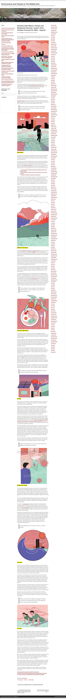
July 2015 (53, 242)
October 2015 (53, 236)
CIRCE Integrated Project (6, 42)
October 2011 (53, 319)
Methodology (11, 19)
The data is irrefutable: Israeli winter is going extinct (30, 174)
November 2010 (54, 338)
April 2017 (53, 205)
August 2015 (53, 240)
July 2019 (53, 159)
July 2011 (53, 324)
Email (2, 93)
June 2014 (53, 264)
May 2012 (53, 307)
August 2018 (53, 178)
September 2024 (54, 52)
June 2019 (53, 161)
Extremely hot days (20, 100)
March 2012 (53, 310)
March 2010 (53, 352)
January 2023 (53, 87)
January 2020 (53, 149)
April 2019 (53, 164)
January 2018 (53, 190)
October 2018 (53, 174)
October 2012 (53, 298)
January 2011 (53, 334)
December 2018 (54, 171)
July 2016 (53, 221)
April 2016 (53, 226)
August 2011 (53, 322)
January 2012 (53, 314)
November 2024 (54, 49)
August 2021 (53, 116)
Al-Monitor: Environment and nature (8, 28)
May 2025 (53, 39)
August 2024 (53, 54)
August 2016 (53, 219)
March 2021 (53, 125)
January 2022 (53, 107)
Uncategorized (24, 678)
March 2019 (53, 166)
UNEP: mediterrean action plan (7, 79)
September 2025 (54, 32)
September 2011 (54, 321)
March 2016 (53, 228)
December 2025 (54, 27)
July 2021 (53, 118)
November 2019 (54, 152)
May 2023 (53, 80)
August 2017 (53, 199)
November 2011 (54, 317)
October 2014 (53, 257)
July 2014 (53, 262)
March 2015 (53, 248)
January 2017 (53, 211)
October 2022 (53, 92)
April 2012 (53, 309)
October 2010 (53, 340)
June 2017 (53, 202)
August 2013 (53, 281)
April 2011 (53, 329)
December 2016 (54, 212)
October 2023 (53, 71)
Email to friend (20, 679)
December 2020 (54, 130)
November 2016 (54, 214)
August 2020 (53, 137)
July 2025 (53, 35)
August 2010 (53, 343)
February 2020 (54, 147)
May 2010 (53, 348)
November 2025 (54, 28)
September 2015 (54, 238)
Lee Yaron (19, 75)
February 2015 (54, 250)
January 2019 (53, 169)
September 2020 (54, 135)
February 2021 (54, 126)
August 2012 (53, 302)
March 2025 (53, 42)
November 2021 (54, 111)
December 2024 (54, 47)
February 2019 (54, 168)
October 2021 (53, 113)
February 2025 (54, 44)
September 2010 (54, 341)
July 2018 (53, 180)
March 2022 (53, 104)
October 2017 (53, 195)
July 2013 (53, 283)
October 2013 (53, 278)
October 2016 (53, 216)
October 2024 (53, 51)
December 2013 (54, 274)
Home (2, 19)
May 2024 (53, 59)
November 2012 (54, 297)
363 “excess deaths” (25, 507)
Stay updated (31, 679)
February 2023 (54, 85)
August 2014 (53, 260)
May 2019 (53, 162)
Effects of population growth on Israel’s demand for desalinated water (43, 690)
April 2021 (53, 123)
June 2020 (53, 140)
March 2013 (53, 290)
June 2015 (53, 243)
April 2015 (53, 247)
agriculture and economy (28, 165)
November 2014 (54, 255)
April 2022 (53, 102)
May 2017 (53, 204)
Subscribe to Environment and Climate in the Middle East (38, 19)
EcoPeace (3, 44)
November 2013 (54, 276)
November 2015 (54, 235)
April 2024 (53, 61)
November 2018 (54, 173)
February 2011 (54, 333)
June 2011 (53, 326)
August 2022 (53, 95)
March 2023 (53, 83)
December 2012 (54, 295)
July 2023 (53, 76)
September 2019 (54, 156)
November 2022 (54, 90)
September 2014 (54, 259)
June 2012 (53, 305)
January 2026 (53, 25)
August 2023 (53, 75)
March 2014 (53, 269)
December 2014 (54, 254)
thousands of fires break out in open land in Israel (30, 250)
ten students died (34, 278)
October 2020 (53, 133)
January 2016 (53, 231)
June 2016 (53, 223)
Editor (22, 32)
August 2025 (53, 33)
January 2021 (53, 128)
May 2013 (53, 286)
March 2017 (53, 207)
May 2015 (53, 245)
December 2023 (54, 68)
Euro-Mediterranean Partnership (7, 51)
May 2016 (53, 224)
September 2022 (54, 94)
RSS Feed (62, 19)
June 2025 (53, 37)
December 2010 (54, 336)
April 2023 (53, 82)
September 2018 (54, 176)
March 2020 (53, 145)
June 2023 (53, 78)
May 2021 (53, 121)
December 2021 (54, 109)
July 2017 (53, 200)
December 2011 (54, 316)
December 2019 (54, 150)
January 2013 (53, 293)
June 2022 (53, 99)
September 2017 (54, 197)
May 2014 (53, 266)
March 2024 (53, 63)
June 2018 (53, 181)
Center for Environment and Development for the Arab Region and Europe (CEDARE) (7, 39)
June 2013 (53, 285)
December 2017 (54, 192)
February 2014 (54, 271)
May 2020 (53, 142)
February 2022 (54, 106)
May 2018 (53, 183)
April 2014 (53, 267)
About (6, 19)
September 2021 (54, 114)
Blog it (26, 679)
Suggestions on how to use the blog (7, 21)
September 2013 (54, 279)
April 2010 (53, 350)
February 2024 (54, 64)
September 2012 (54, 300)
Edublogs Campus (62, 696)
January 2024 (53, 66)
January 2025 (53, 45)
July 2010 (53, 345)
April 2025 (53, 40)
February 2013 (54, 291)
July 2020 (53, 138)
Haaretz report (26, 503)
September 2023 (54, 73)
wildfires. (34, 251)
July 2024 (53, 56)
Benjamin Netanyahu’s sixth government (36, 85)
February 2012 (54, 312)
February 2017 (54, 209)
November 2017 (54, 193)
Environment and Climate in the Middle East (20, 4)
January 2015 (53, 252)
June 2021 (53, 119)
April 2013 (53, 288)
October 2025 (53, 30)
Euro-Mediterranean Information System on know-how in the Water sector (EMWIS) (7, 49)
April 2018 (53, 185)
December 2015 (54, 233)
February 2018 (54, 188)
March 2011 (53, 331)
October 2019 (53, 154)
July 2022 (53, 97)
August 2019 (53, 157)
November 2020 (54, 131)
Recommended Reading (20, 19)
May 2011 (53, 328)
